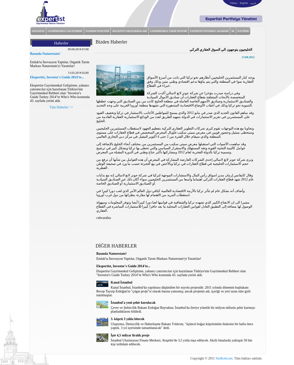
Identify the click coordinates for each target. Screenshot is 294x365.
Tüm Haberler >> (61, 107)
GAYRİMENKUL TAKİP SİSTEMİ (168, 31)
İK (233, 31)
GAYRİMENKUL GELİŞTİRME (65, 31)
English (244, 2)
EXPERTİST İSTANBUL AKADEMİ (209, 31)
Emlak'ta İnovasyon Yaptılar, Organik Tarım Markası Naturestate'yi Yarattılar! (59, 64)
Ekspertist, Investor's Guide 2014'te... (57, 77)
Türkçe (233, 2)
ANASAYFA (38, 31)
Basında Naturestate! (45, 54)
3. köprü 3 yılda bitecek (127, 319)
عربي (253, 2)
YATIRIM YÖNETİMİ (97, 31)
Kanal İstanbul (121, 282)
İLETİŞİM (243, 31)
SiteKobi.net (224, 358)
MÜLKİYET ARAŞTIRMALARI (129, 31)
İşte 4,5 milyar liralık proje (130, 335)
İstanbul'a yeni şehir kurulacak (133, 302)
